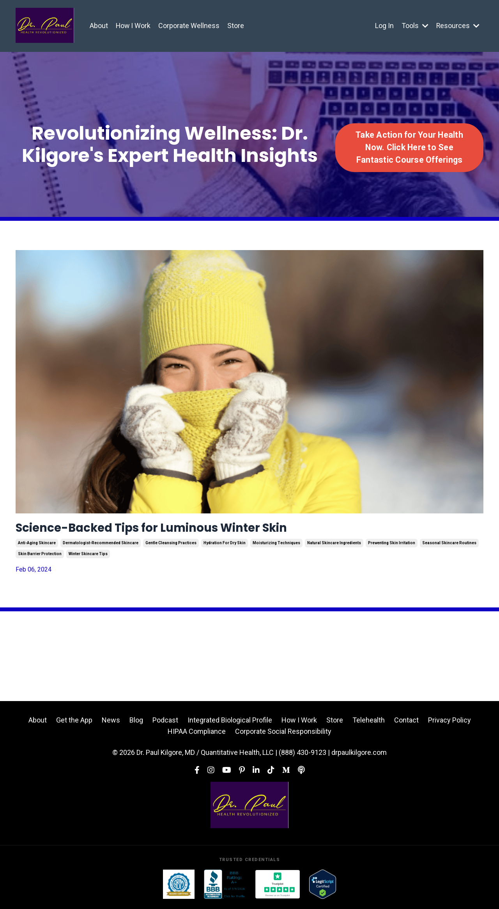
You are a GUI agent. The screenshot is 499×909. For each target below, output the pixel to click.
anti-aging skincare (37, 546)
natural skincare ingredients (334, 546)
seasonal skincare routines (449, 546)
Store (236, 25)
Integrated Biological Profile (230, 723)
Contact (406, 723)
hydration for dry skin (224, 546)
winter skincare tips (88, 557)
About (99, 25)
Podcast (165, 723)
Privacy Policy (449, 723)
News (111, 723)
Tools (414, 25)
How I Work (133, 25)
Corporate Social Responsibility (283, 734)
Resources (458, 25)
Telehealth (368, 723)
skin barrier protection (40, 557)
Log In (384, 25)
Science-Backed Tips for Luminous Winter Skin (184, 529)
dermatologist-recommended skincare (100, 546)
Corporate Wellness (189, 25)
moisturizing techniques (276, 546)
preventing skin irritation (391, 546)
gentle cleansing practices (170, 546)
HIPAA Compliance (197, 734)
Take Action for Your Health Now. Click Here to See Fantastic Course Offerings (409, 147)
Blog (136, 723)
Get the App (74, 723)
